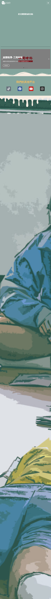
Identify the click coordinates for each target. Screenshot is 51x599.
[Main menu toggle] (48, 9)
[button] (2, 72)
